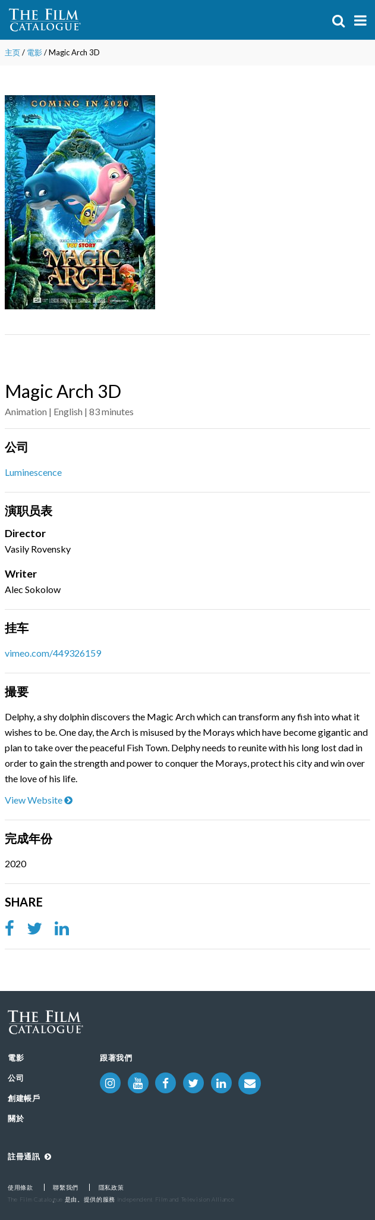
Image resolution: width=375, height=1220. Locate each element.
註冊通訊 (30, 1156)
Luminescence (33, 472)
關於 (16, 1118)
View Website (39, 799)
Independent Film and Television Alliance (176, 1199)
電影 (34, 52)
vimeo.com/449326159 (53, 652)
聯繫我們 (65, 1187)
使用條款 (20, 1187)
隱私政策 (111, 1187)
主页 (12, 52)
